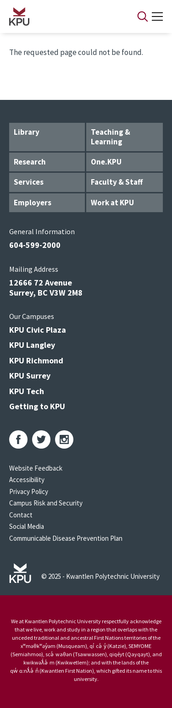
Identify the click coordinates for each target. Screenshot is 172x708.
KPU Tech (26, 391)
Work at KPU (112, 203)
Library (26, 132)
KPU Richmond (36, 360)
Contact (21, 514)
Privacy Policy (28, 491)
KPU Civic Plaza (37, 329)
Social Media (26, 526)
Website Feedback (35, 468)
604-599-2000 (35, 245)
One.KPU (106, 162)
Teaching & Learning (110, 137)
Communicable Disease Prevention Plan (65, 538)
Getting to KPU (37, 406)
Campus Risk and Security (46, 503)
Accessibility (26, 479)
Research (30, 162)
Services (29, 182)
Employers (32, 203)
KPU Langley (32, 345)
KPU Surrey (29, 375)
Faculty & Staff (117, 182)
